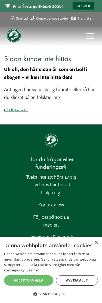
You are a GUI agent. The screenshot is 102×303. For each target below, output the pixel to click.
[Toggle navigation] (90, 35)
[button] (51, 294)
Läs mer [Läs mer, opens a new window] (32, 270)
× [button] (96, 243)
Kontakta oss (51, 204)
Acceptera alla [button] (29, 280)
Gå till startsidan (16, 110)
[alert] (51, 270)
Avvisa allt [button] (77, 280)
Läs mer (83, 6)
